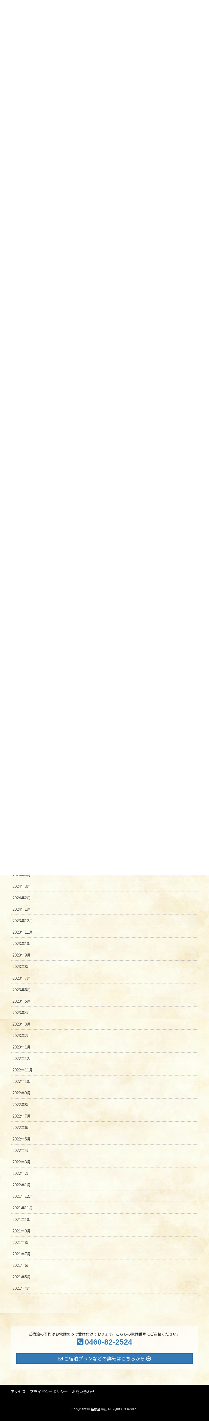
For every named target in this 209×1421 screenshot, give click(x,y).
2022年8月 (22, 1104)
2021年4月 (22, 1288)
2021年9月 (22, 1231)
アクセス (18, 1391)
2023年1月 (22, 1047)
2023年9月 (22, 955)
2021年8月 (22, 1242)
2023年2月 (22, 1035)
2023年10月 (23, 943)
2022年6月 (22, 1127)
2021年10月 (23, 1219)
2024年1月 (22, 909)
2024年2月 (22, 897)
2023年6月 (22, 989)
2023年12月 (23, 920)
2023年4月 (22, 1012)
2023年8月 (22, 966)
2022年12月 (23, 1058)
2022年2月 (22, 1173)
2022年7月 (22, 1116)
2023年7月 (22, 978)
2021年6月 (22, 1265)
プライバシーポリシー (49, 1391)
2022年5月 (22, 1139)
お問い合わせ (83, 1391)
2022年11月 (23, 1070)
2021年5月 (22, 1276)
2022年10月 (23, 1081)
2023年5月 (22, 1001)
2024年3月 (22, 886)
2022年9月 (22, 1092)
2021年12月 (23, 1196)
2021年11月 (23, 1207)
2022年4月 (22, 1150)
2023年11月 (23, 932)
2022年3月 (22, 1161)
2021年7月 (22, 1253)
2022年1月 (22, 1184)
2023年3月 (22, 1024)
